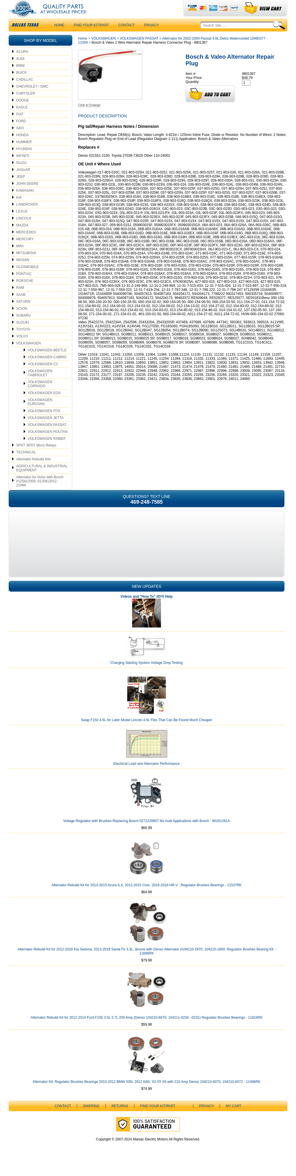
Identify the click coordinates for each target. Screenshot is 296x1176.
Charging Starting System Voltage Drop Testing (146, 674)
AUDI (20, 70)
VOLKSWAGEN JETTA (46, 429)
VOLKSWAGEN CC (43, 376)
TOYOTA (23, 341)
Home (82, 50)
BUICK (21, 84)
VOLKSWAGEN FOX (44, 422)
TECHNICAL (26, 464)
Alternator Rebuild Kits (33, 471)
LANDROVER (27, 216)
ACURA (22, 63)
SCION (21, 320)
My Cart (233, 1118)
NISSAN (22, 271)
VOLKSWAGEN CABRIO (47, 369)
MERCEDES (26, 244)
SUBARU (23, 327)
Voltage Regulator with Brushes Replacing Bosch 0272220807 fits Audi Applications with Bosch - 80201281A (146, 832)
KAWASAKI (25, 202)
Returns (120, 1118)
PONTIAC (24, 285)
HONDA (22, 147)
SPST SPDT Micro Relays (36, 457)
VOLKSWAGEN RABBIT (47, 450)
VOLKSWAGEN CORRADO (40, 396)
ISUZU (21, 174)
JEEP (20, 188)
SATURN (23, 313)
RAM (20, 299)
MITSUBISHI (26, 265)
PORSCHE (24, 292)
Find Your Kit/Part (91, 37)
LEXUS (21, 223)
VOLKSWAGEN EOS (44, 405)
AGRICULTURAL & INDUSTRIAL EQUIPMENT (41, 480)
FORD (21, 133)
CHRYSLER (25, 105)
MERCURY (25, 251)
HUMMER (24, 154)
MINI (19, 258)
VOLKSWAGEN (28, 355)
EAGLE (22, 119)
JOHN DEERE (27, 195)
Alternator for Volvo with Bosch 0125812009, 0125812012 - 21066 (39, 493)
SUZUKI (22, 334)
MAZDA (22, 237)
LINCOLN (23, 230)
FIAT (19, 126)
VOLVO (22, 348)
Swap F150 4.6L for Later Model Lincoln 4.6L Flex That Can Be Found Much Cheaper (146, 732)
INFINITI (22, 167)
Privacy (151, 37)
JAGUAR (23, 181)
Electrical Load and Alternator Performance (147, 775)
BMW (20, 77)
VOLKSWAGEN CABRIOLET (40, 385)
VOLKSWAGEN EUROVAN (40, 413)
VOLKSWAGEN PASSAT (47, 436)
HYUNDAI (24, 160)
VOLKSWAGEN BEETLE (47, 362)
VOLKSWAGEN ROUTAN (48, 443)
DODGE (22, 112)
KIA (19, 209)
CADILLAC (24, 91)
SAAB (20, 306)
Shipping (91, 1118)
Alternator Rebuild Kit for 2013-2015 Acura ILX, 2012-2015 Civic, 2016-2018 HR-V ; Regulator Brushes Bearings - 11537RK (146, 897)
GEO (20, 140)
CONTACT (126, 37)
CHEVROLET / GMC (32, 98)
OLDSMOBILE (27, 278)
